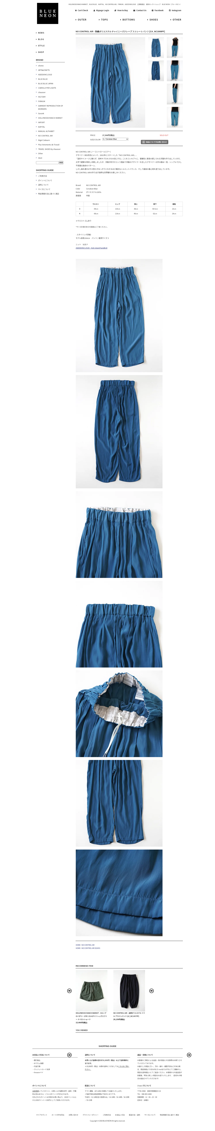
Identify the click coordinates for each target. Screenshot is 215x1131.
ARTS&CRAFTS (44, 70)
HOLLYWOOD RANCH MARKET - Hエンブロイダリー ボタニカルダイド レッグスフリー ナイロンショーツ (91, 1016)
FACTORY (42, 97)
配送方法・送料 (134, 1115)
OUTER (81, 19)
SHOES (152, 19)
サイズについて (44, 189)
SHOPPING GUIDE (45, 170)
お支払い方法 (120, 1115)
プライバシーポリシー (90, 1115)
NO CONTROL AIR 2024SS (91, 948)
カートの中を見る (58, 1115)
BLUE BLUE (43, 79)
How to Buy (121, 10)
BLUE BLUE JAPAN (45, 83)
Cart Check (81, 10)
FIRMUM (41, 101)
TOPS (103, 19)
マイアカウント (41, 1115)
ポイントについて (45, 180)
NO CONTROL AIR (88, 945)
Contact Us (139, 10)
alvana (41, 65)
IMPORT (41, 122)
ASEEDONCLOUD (45, 74)
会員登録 (35, 1091)
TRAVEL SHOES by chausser (49, 149)
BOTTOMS (127, 19)
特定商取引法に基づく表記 (48, 193)
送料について (43, 184)
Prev (69, 991)
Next (151, 991)
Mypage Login (101, 10)
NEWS (40, 32)
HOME (78, 945)
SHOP (40, 52)
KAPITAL (41, 127)
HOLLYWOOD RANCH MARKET (50, 118)
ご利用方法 (42, 176)
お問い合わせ (73, 1115)
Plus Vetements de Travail (48, 144)
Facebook (158, 10)
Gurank (41, 113)
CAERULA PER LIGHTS (47, 88)
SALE (40, 158)
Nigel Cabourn (44, 140)
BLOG (40, 39)
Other (40, 153)
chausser (42, 92)
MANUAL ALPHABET (46, 131)
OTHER (175, 19)
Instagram (175, 10)
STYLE (40, 45)
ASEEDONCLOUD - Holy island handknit (91, 248)
